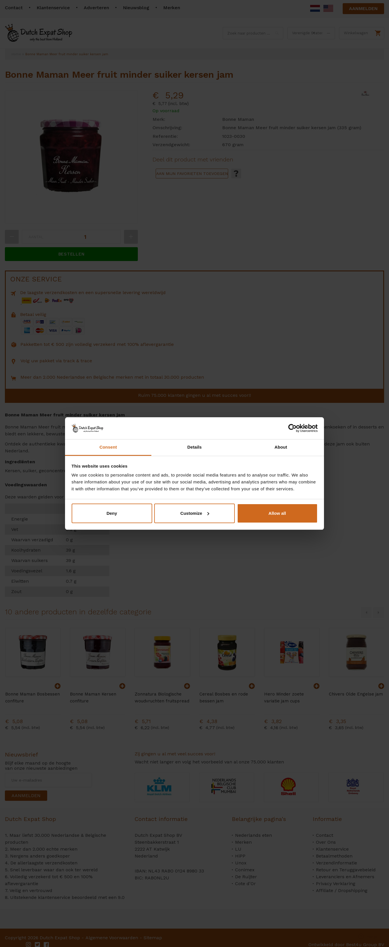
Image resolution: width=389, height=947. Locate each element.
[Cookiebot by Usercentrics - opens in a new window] (292, 428)
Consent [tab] (108, 447)
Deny (111, 513)
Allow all (277, 513)
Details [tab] (194, 447)
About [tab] (280, 447)
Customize (194, 513)
